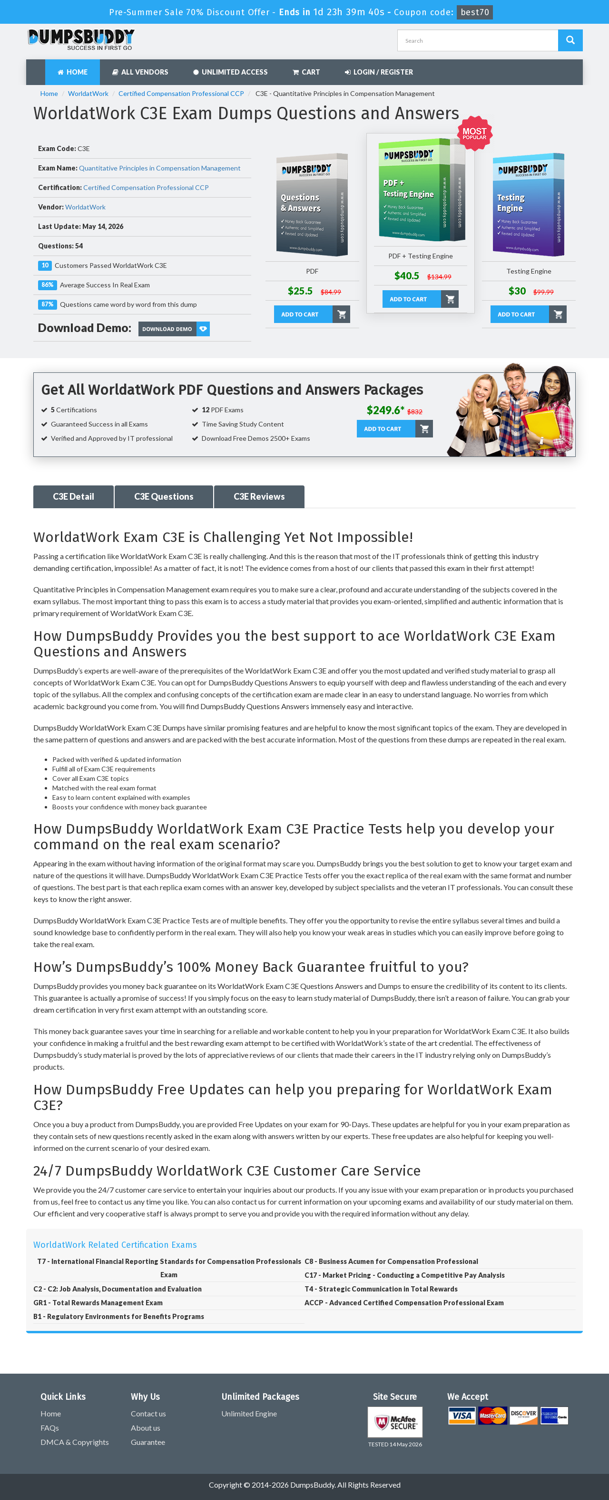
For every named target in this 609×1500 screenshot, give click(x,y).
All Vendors (140, 72)
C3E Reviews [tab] (259, 496)
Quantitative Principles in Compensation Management (160, 168)
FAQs (49, 1427)
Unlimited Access (230, 72)
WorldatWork (88, 93)
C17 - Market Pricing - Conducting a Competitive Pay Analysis (404, 1275)
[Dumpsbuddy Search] (570, 40)
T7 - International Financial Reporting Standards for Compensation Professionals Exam (169, 1268)
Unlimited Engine (249, 1413)
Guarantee (148, 1441)
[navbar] (38, 67)
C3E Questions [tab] (164, 496)
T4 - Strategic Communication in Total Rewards (381, 1289)
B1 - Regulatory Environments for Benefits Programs (118, 1316)
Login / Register (379, 72)
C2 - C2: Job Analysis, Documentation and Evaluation (117, 1289)
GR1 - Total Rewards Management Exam (98, 1303)
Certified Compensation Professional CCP (181, 93)
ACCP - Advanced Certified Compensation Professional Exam (404, 1303)
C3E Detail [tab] (73, 496)
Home (73, 72)
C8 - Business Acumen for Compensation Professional (391, 1261)
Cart (306, 72)
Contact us (148, 1413)
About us (145, 1427)
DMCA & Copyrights (74, 1441)
